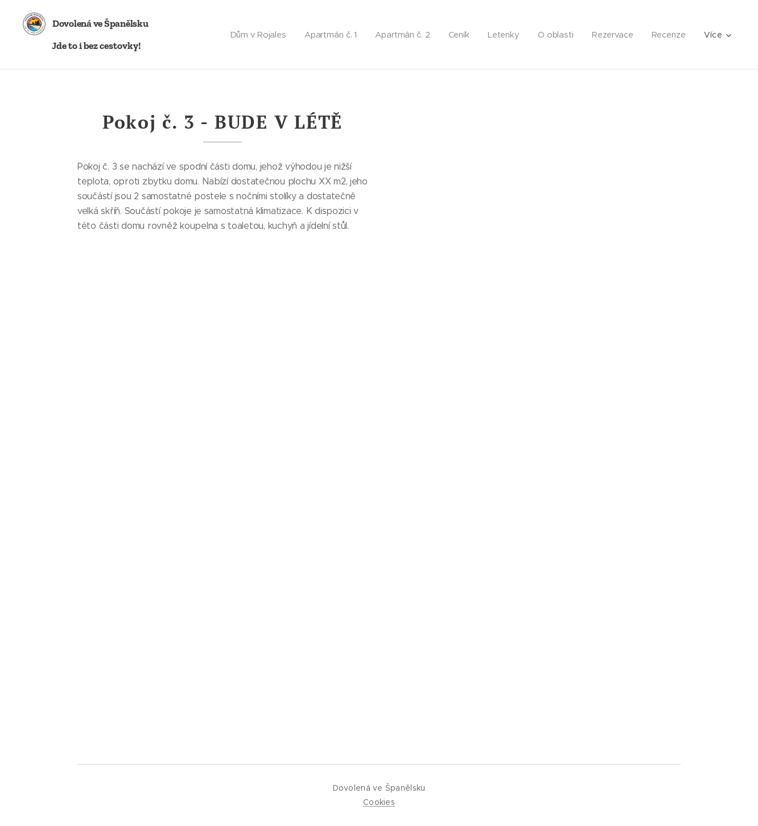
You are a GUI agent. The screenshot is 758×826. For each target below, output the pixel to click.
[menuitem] (252, 34)
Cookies (379, 802)
